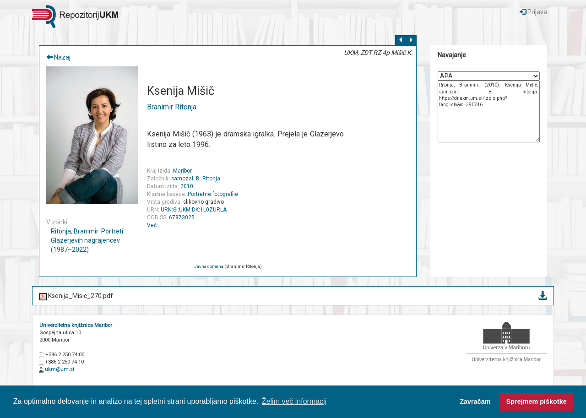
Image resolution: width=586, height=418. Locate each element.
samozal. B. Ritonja (195, 178)
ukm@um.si (59, 369)
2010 (186, 186)
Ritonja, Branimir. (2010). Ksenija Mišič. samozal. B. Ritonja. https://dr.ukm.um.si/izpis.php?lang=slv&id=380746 (489, 111)
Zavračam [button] (475, 401)
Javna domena (208, 266)
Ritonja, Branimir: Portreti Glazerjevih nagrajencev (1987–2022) (87, 240)
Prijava (533, 12)
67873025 (182, 217)
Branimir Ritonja (171, 107)
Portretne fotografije (213, 194)
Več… (154, 225)
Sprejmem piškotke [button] (536, 401)
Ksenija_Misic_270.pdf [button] (293, 296)
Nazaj (58, 57)
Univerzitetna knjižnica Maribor (75, 325)
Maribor (182, 171)
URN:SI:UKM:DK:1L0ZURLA (194, 209)
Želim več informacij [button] (294, 401)
